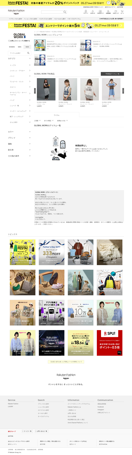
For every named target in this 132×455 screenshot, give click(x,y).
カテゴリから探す (43, 410)
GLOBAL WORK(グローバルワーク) (62, 32)
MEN (19, 47)
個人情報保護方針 (20, 449)
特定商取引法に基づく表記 (76, 419)
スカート (20, 87)
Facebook (101, 407)
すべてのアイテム (43, 416)
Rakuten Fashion (45, 32)
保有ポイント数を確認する (106, 441)
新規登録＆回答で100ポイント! (93, 7)
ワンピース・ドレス (20, 81)
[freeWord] (19, 53)
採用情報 (40, 449)
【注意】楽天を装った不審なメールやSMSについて (66, 362)
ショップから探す (43, 407)
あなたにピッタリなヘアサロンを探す (19, 441)
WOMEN (12, 47)
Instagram (101, 410)
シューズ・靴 (20, 106)
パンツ (20, 76)
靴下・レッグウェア (20, 116)
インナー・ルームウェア (20, 111)
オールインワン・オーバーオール (20, 94)
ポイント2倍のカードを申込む (78, 441)
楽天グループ (109, 7)
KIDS (27, 47)
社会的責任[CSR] (31, 449)
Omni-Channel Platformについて (78, 423)
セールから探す (43, 413)
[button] (46, 94)
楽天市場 (120, 7)
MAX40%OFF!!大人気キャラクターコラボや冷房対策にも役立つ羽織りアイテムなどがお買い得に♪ (62, 46)
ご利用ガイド (72, 410)
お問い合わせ (72, 413)
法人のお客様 (72, 416)
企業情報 (10, 449)
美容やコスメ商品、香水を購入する (50, 441)
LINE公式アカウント (104, 412)
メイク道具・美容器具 (82, 32)
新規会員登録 (102, 404)
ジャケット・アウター (20, 71)
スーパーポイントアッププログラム (79, 404)
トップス (20, 65)
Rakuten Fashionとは (74, 407)
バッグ (20, 100)
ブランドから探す (43, 404)
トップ (36, 32)
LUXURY (10, 406)
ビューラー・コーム (97, 32)
